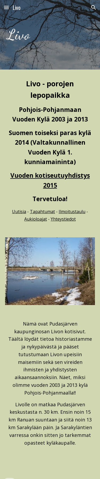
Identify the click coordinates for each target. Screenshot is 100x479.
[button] (6, 7)
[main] (50, 34)
